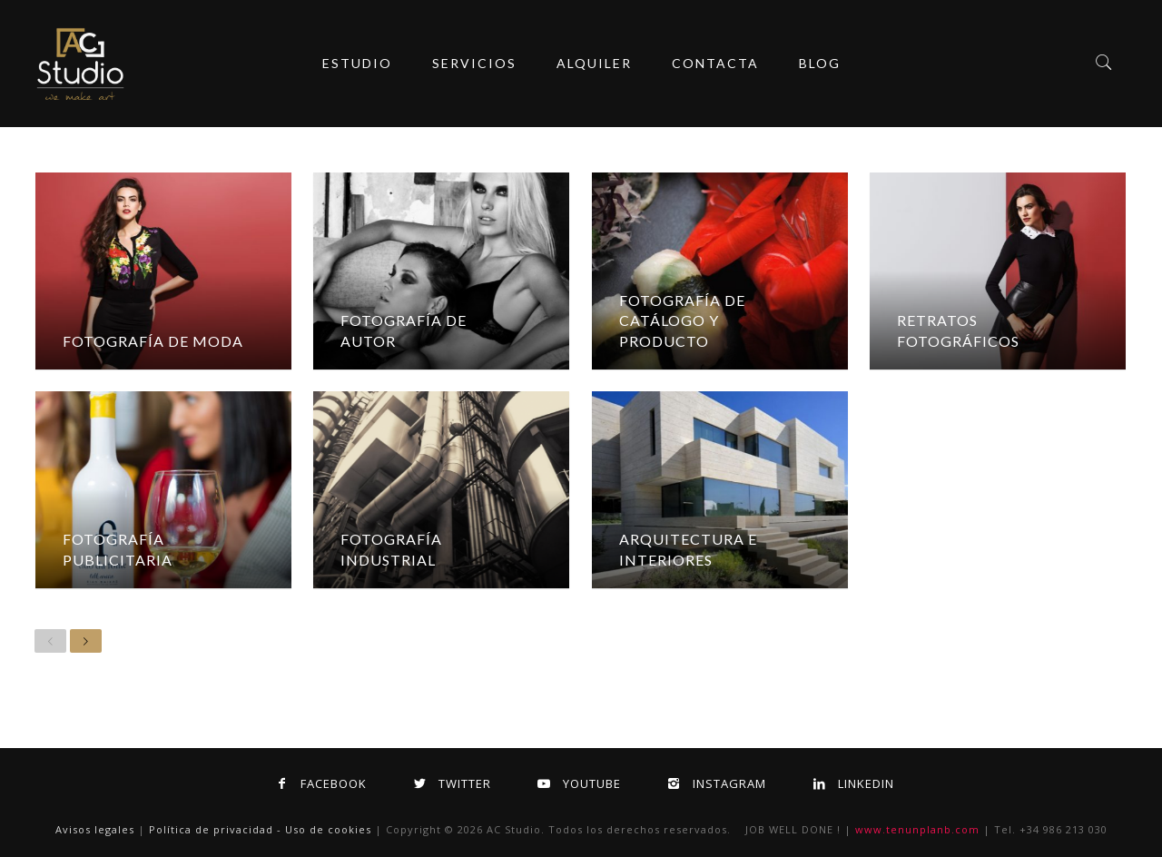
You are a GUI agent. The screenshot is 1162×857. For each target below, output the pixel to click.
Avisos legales (94, 829)
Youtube (576, 783)
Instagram (713, 783)
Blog (820, 63)
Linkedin (850, 783)
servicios (474, 63)
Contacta (715, 63)
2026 (470, 829)
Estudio (357, 63)
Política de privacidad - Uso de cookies (260, 829)
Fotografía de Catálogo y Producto (682, 320)
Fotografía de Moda (153, 341)
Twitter (449, 783)
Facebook (318, 783)
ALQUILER (594, 63)
